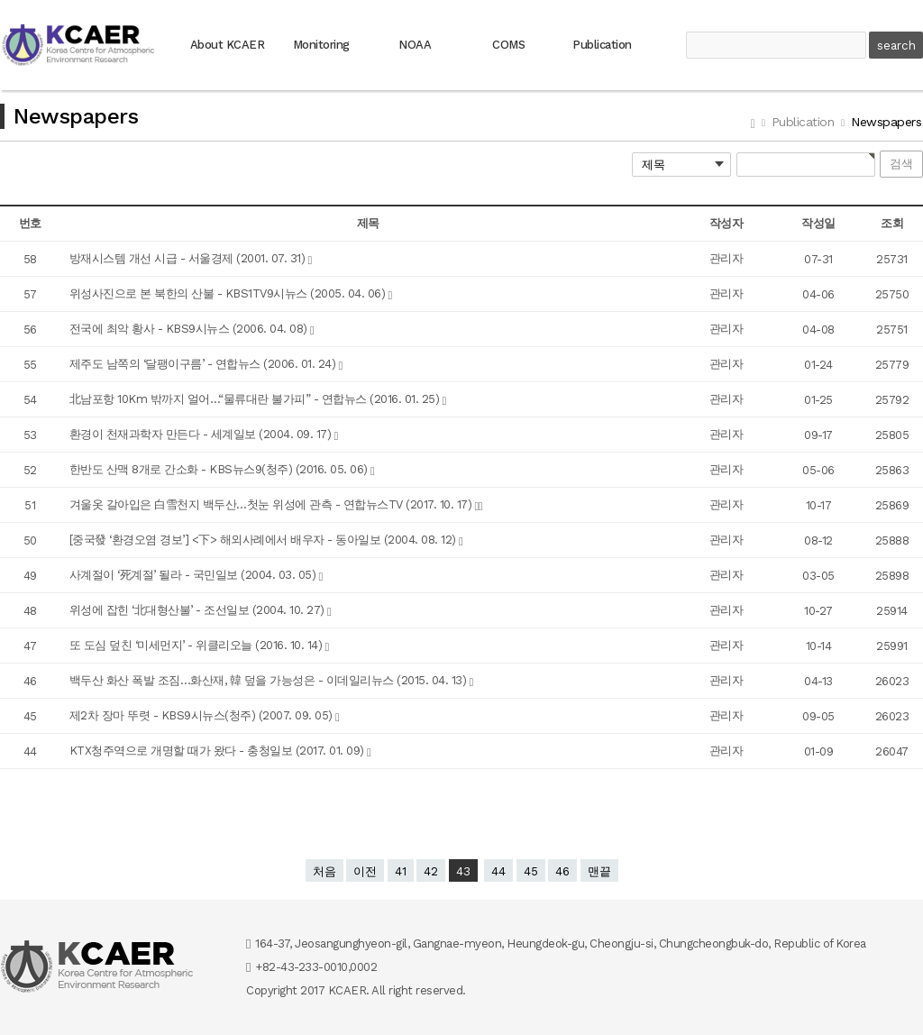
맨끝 (599, 871)
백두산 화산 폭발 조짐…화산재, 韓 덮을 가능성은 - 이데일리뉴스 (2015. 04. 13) (269, 680)
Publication (602, 44)
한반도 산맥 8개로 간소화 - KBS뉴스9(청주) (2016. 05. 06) (220, 469)
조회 (892, 223)
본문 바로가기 (0, 0)
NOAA (414, 44)
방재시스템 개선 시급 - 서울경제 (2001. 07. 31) (188, 258)
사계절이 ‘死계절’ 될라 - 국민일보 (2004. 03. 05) (194, 575)
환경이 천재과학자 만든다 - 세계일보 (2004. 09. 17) (201, 434)
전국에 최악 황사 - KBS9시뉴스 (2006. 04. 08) (190, 328)
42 (431, 871)
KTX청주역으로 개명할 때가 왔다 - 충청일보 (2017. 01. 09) (218, 750)
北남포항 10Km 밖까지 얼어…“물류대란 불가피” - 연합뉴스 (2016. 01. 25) (256, 399)
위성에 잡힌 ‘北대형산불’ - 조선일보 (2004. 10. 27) (198, 610)
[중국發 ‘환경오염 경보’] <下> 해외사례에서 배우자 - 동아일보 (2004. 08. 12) (264, 539)
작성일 (818, 223)
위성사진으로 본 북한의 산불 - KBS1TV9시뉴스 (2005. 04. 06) (228, 293)
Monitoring (321, 44)
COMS (508, 44)
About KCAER (227, 44)
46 (562, 871)
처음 (324, 871)
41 (401, 871)
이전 (365, 871)
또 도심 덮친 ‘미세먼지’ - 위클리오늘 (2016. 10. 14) (197, 645)
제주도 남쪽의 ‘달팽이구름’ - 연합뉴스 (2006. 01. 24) (204, 364)
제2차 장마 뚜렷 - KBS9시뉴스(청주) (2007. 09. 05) (202, 715)
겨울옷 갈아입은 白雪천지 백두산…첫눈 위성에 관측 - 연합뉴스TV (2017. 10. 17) (272, 504)
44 (498, 871)
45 (531, 871)
